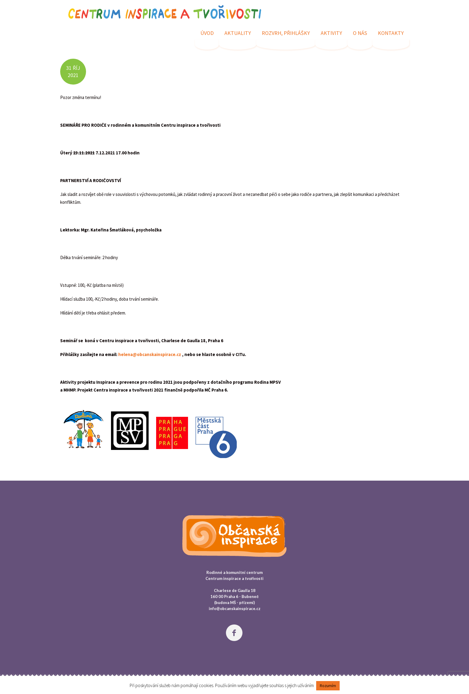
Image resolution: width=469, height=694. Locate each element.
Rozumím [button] (328, 685)
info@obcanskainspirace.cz (235, 608)
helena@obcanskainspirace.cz (149, 354)
